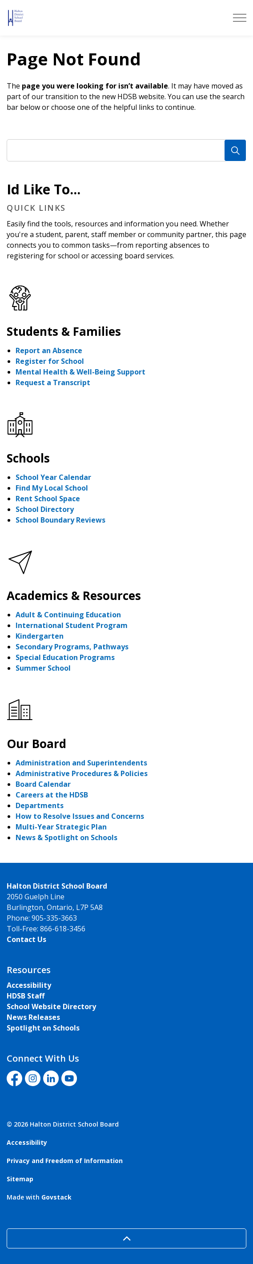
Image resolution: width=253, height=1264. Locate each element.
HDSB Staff (25, 996)
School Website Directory (51, 1006)
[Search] (235, 150)
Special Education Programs (65, 657)
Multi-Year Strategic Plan (61, 827)
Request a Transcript (53, 382)
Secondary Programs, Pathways (72, 647)
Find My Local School (52, 488)
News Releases (33, 1017)
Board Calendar (43, 784)
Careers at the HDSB (52, 795)
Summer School (43, 668)
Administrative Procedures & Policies (82, 773)
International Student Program (72, 625)
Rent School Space (48, 498)
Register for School (50, 361)
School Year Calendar (53, 477)
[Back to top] (126, 1238)
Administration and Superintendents (81, 763)
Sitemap (20, 1179)
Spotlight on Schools (43, 1028)
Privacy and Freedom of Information (65, 1160)
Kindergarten (40, 636)
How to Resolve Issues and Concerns (80, 816)
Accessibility (29, 985)
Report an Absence (49, 350)
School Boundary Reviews (60, 520)
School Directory (45, 509)
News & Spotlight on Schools (66, 837)
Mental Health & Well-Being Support (80, 372)
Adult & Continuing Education (68, 615)
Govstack (56, 1197)
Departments (40, 805)
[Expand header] (239, 18)
